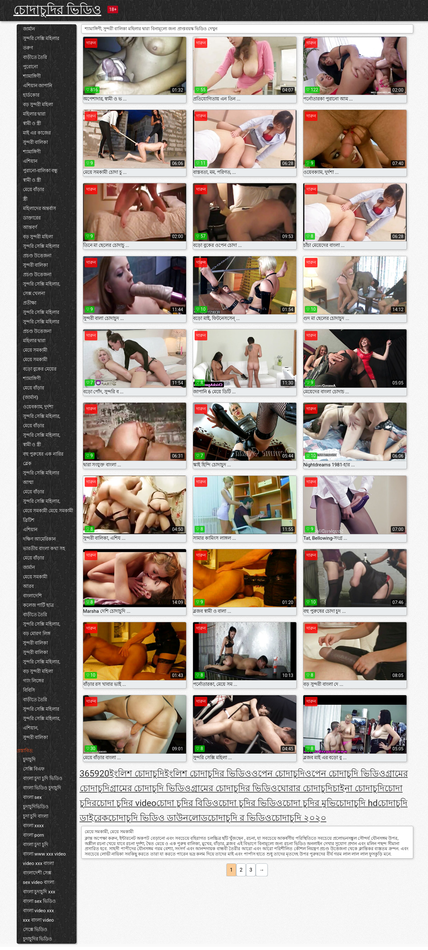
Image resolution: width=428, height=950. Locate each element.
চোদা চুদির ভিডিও (250, 803)
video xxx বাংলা (38, 863)
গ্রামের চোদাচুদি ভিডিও (150, 788)
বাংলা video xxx (38, 910)
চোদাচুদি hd (357, 803)
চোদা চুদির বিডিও (187, 803)
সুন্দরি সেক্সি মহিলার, (41, 284)
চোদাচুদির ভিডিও (57, 10)
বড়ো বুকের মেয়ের (39, 369)
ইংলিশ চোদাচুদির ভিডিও (207, 773)
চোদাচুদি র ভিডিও (239, 818)
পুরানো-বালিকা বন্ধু (40, 171)
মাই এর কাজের (37, 133)
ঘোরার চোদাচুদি (305, 788)
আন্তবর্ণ (30, 227)
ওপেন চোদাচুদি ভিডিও (345, 773)
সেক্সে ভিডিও (35, 929)
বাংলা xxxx (33, 825)
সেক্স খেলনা (34, 293)
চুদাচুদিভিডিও (36, 807)
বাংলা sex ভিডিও (39, 901)
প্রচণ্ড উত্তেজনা (37, 256)
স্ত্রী (25, 199)
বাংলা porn (33, 835)
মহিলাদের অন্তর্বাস (39, 208)
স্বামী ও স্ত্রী (32, 123)
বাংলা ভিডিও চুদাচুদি (42, 788)
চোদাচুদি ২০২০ (298, 818)
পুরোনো (30, 67)
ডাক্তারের (32, 218)
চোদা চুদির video (126, 803)
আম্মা (28, 482)
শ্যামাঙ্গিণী (32, 76)
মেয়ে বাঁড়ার (33, 189)
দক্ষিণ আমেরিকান (39, 539)
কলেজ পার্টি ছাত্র (38, 605)
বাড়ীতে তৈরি (35, 57)
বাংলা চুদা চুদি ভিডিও (42, 778)
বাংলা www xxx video (44, 854)
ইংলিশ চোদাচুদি (136, 773)
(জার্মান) (30, 397)
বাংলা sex (32, 797)
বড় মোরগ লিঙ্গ (36, 633)
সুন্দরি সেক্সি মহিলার (41, 38)
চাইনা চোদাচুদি (359, 788)
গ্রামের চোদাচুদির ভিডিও (234, 788)
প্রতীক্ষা (29, 303)
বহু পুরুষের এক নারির (43, 454)
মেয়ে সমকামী (35, 350)
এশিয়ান (30, 161)
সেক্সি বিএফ (34, 769)
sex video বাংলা (38, 882)
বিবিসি (29, 690)
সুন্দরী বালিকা (35, 142)
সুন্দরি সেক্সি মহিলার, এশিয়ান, (41, 723)
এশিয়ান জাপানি (38, 85)
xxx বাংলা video (38, 920)
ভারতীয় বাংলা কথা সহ (44, 548)
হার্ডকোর (31, 95)
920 (101, 773)
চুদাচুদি (29, 759)
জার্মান (29, 29)
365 (87, 773)
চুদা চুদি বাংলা (35, 816)
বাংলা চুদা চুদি (35, 844)
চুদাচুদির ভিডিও (37, 939)
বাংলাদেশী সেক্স (37, 873)
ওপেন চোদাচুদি (278, 773)
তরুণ (28, 48)
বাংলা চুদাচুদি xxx (39, 892)
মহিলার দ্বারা (34, 114)
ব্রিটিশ (28, 520)
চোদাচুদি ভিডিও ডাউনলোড (158, 818)
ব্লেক (27, 463)
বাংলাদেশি (32, 596)
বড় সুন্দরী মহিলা (38, 104)
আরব (28, 586)
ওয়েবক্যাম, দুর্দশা (38, 407)
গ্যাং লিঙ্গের (33, 681)
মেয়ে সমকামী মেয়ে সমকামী (48, 511)
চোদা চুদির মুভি (309, 803)
